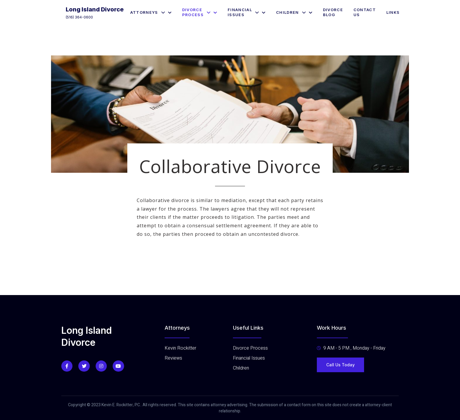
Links (393, 12)
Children (294, 12)
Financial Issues (246, 12)
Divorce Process (199, 12)
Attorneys (151, 12)
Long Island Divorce (95, 9)
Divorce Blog (333, 12)
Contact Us (365, 12)
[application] (161, 12)
